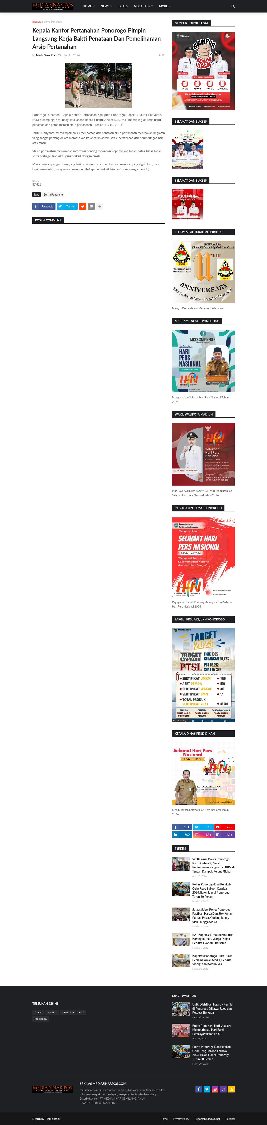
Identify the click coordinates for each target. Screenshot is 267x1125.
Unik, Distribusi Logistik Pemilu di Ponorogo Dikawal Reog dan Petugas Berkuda (212, 1008)
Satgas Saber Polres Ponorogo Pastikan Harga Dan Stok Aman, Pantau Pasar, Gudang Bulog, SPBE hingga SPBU (212, 916)
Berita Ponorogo (53, 21)
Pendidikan (40, 1018)
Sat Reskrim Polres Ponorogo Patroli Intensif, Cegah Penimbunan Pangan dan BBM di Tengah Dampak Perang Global (213, 865)
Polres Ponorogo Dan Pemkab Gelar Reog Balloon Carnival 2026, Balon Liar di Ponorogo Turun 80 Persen (211, 890)
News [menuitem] (105, 6)
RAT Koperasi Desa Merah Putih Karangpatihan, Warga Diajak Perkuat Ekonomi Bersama (212, 939)
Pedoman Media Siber (207, 1118)
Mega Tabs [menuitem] (142, 6)
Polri (81, 1012)
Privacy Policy (181, 1118)
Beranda (37, 21)
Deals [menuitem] (123, 6)
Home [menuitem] (87, 6)
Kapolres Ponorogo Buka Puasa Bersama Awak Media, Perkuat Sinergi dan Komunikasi (212, 960)
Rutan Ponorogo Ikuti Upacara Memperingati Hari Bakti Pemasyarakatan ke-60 (211, 1030)
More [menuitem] (163, 6)
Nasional (52, 1012)
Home (164, 1118)
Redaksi (230, 1118)
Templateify (53, 1118)
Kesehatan (68, 1012)
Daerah (38, 1012)
